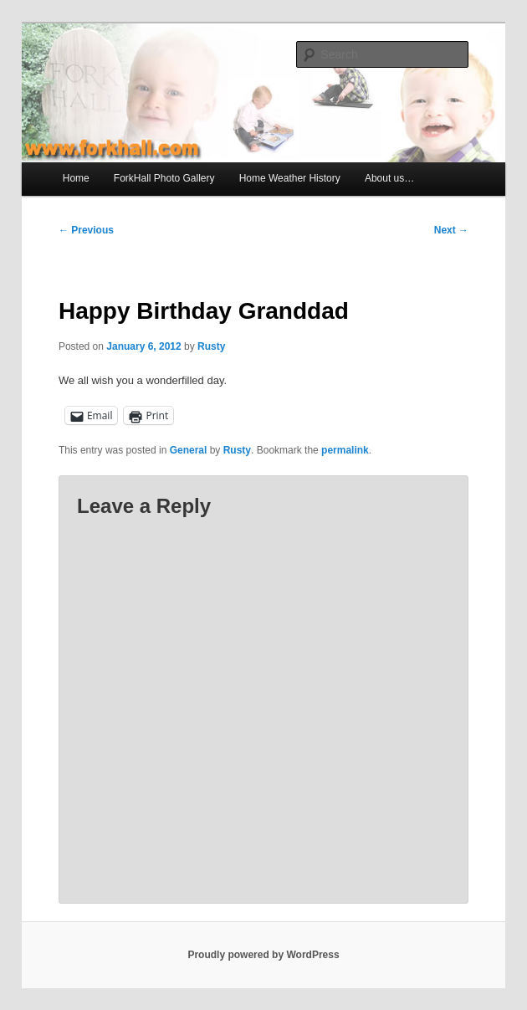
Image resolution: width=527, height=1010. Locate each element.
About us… (389, 178)
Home (76, 178)
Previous (86, 230)
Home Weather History (289, 178)
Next (451, 230)
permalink (345, 450)
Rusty (211, 346)
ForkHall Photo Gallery (164, 178)
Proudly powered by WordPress (263, 955)
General (188, 450)
